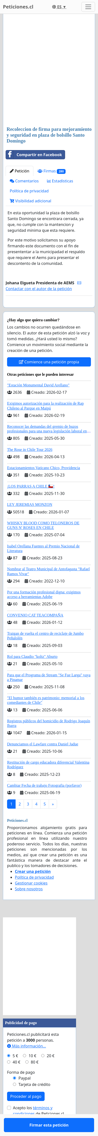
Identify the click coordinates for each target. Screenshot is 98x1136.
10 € (32, 1070)
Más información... (26, 1060)
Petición (19, 171)
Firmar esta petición (49, 310)
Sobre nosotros (29, 903)
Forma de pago (21, 1086)
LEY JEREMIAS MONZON (29, 519)
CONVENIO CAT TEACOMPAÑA (35, 629)
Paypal (25, 1092)
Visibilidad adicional (30, 201)
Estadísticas (60, 181)
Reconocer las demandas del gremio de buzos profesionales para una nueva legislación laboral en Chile (47, 445)
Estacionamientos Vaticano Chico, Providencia (43, 482)
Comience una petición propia (49, 376)
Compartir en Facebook (34, 154)
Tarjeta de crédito (34, 1098)
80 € (35, 1076)
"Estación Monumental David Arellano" (38, 399)
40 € (16, 1076)
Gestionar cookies (31, 897)
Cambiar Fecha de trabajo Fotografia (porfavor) (44, 799)
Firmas (52, 171)
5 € (15, 1070)
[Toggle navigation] (88, 7)
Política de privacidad (29, 191)
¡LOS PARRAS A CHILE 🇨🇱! (31, 500)
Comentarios (24, 181)
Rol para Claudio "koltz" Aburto (32, 671)
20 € (51, 1070)
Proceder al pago (25, 1110)
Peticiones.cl (18, 6)
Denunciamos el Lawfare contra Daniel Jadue (42, 758)
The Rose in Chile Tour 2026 (29, 464)
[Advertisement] (49, 70)
